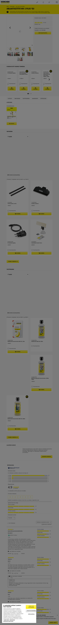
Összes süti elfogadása (31, 607)
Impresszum (10, 621)
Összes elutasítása (31, 610)
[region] (19, 613)
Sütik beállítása (31, 614)
